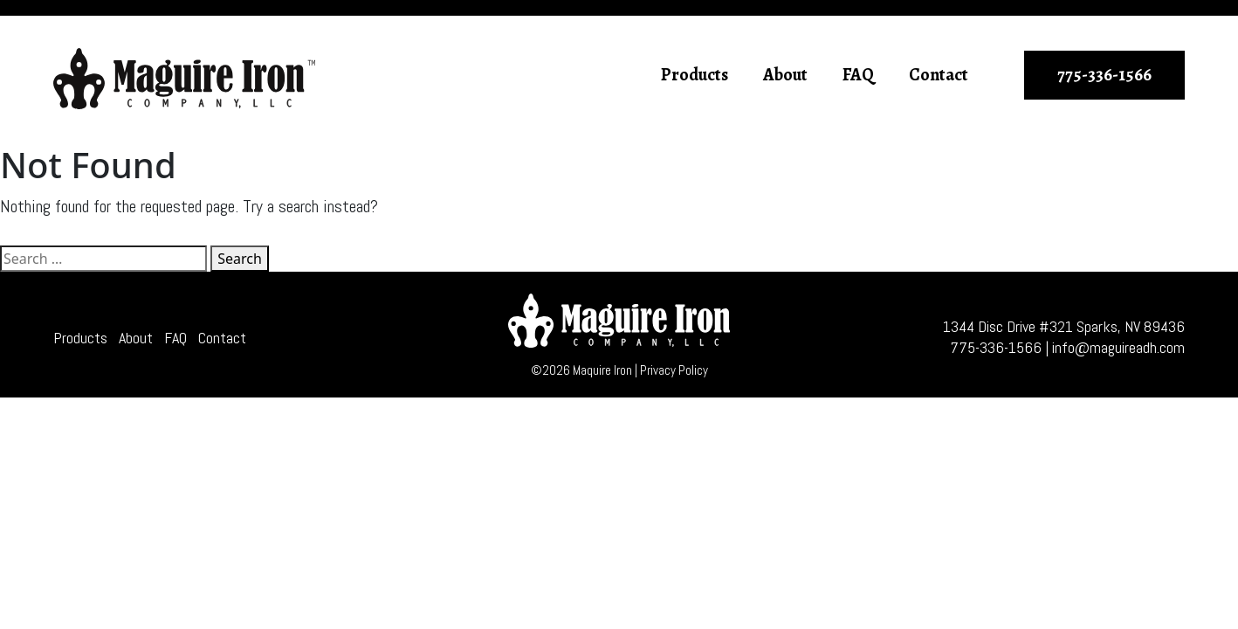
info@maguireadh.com (1118, 347)
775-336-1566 (1104, 74)
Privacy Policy (674, 370)
